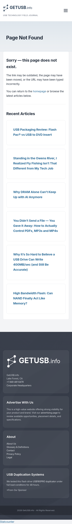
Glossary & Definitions (18, 447)
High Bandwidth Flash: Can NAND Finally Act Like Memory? (33, 298)
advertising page (49, 412)
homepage (39, 91)
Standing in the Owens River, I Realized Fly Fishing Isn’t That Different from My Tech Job (35, 163)
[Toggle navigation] (65, 10)
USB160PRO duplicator (45, 481)
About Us (11, 443)
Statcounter (7, 521)
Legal (9, 457)
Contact (11, 450)
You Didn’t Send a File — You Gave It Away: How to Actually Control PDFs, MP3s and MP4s (35, 226)
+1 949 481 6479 (15, 382)
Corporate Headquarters (19, 385)
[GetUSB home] (36, 361)
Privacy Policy (14, 454)
